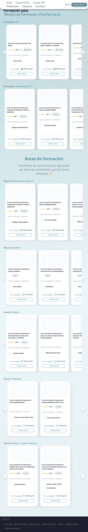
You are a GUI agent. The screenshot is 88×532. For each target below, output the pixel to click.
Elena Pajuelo (17, 287)
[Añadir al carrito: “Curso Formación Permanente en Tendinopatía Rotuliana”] (22, 430)
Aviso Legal (8, 524)
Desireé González (81, 128)
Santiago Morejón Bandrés (20, 128)
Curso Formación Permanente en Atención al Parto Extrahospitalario (52, 270)
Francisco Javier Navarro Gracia (23, 417)
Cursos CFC (39, 2)
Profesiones (13, 6)
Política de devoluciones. (12, 528)
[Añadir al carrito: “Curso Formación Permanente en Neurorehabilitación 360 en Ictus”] (55, 430)
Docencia (27, 6)
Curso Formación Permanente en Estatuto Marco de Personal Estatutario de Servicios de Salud (22, 467)
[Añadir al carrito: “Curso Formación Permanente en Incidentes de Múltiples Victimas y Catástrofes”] (19, 143)
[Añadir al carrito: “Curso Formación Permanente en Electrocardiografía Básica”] (52, 143)
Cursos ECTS (22, 2)
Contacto (60, 524)
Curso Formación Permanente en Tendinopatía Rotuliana (20, 401)
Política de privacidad (20, 524)
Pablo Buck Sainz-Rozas (52, 353)
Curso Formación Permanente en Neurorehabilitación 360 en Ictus (53, 401)
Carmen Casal (17, 61)
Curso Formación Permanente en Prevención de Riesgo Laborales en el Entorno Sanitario (54, 467)
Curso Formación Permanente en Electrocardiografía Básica (50, 109)
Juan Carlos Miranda (50, 125)
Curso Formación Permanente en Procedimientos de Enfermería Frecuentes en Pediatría (19, 336)
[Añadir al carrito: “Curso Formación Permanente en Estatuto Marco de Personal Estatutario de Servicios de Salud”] (22, 500)
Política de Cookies (34, 524)
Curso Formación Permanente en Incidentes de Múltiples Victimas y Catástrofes (18, 110)
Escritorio (40, 6)
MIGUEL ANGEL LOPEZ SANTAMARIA (54, 486)
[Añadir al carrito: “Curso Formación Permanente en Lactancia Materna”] (21, 299)
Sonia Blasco (49, 287)
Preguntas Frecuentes (72, 524)
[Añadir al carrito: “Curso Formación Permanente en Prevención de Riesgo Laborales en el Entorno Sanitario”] (55, 500)
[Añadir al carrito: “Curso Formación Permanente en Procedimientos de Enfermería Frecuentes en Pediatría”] (21, 366)
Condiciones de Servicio (49, 524)
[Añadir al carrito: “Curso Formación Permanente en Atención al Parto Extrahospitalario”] (53, 299)
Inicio (9, 2)
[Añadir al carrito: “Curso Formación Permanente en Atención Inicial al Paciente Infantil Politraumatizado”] (53, 366)
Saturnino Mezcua (19, 484)
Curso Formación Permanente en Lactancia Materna (19, 270)
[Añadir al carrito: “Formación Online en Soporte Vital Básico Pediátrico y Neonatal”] (53, 73)
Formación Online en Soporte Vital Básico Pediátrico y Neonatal (51, 44)
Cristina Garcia (49, 61)
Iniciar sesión (79, 4)
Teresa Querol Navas (53, 418)
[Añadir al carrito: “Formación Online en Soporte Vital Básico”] (21, 73)
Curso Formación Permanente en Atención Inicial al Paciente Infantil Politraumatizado (51, 336)
